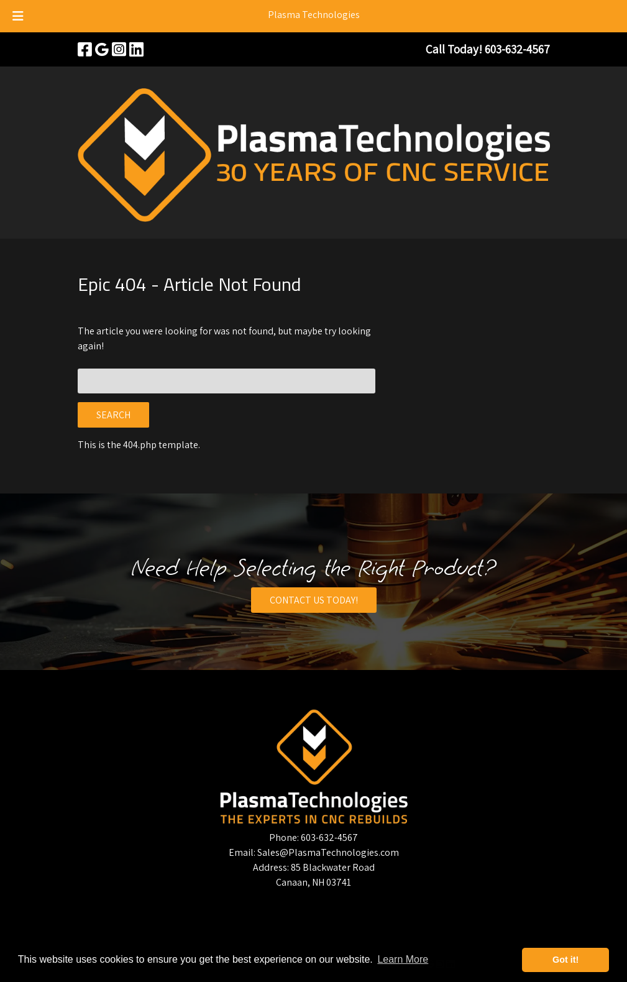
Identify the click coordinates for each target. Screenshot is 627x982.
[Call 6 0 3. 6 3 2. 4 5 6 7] (517, 49)
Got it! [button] (565, 960)
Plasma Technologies (314, 14)
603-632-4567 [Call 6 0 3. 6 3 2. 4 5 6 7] (329, 837)
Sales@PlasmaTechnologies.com (328, 852)
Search (113, 414)
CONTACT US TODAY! (314, 600)
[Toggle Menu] (18, 16)
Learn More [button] (402, 959)
